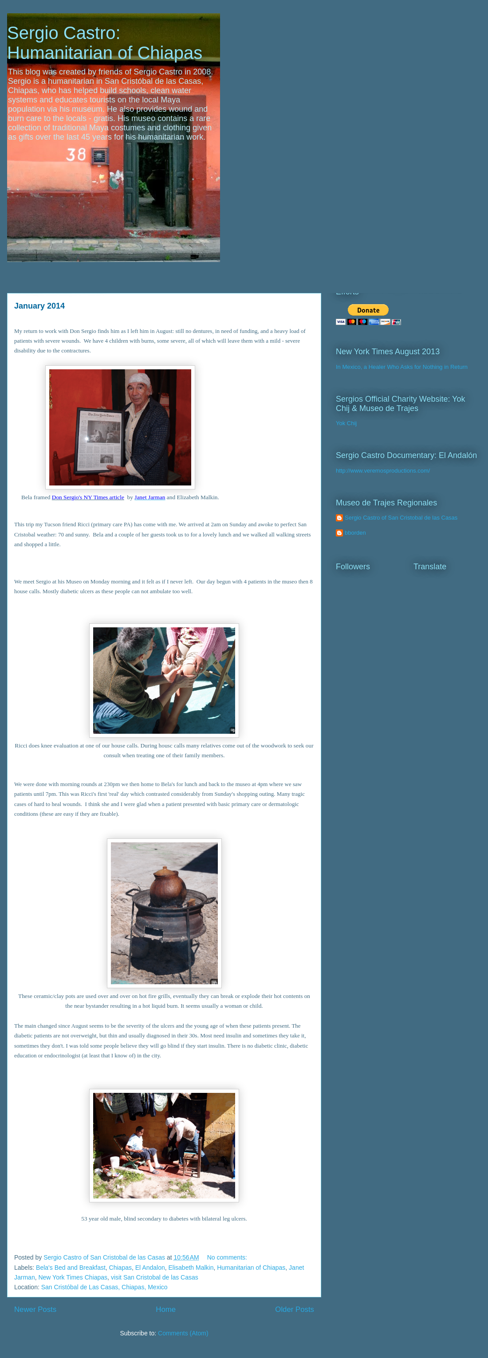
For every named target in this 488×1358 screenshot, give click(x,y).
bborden (355, 532)
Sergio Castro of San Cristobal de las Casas (401, 517)
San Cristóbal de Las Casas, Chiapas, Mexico (104, 1287)
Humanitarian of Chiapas (251, 1267)
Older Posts (294, 1309)
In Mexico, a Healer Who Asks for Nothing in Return (402, 367)
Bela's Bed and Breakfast (71, 1267)
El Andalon (150, 1267)
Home (166, 1309)
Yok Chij (346, 423)
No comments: (228, 1257)
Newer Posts (35, 1309)
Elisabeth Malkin (191, 1267)
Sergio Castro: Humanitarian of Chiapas (104, 43)
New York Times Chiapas (72, 1277)
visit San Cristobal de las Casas (154, 1277)
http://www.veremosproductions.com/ (383, 470)
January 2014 (39, 305)
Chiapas (120, 1267)
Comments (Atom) (183, 1333)
